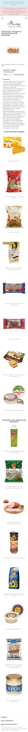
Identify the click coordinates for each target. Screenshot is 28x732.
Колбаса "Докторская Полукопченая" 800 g (14, 523)
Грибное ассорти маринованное (14, 558)
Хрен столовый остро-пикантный (14, 701)
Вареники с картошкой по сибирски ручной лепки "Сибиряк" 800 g (14, 666)
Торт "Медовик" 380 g (14, 161)
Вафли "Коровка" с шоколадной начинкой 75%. (14, 375)
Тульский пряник (14, 339)
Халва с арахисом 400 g (14, 629)
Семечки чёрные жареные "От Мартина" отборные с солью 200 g (14, 595)
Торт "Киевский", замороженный (14, 410)
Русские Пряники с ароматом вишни (14, 197)
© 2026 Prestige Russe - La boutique (11, 727)
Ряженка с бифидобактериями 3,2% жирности (14, 451)
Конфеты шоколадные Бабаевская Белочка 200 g (14, 487)
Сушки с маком (14, 232)
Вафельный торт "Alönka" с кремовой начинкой (14, 268)
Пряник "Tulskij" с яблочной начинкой (14, 304)
